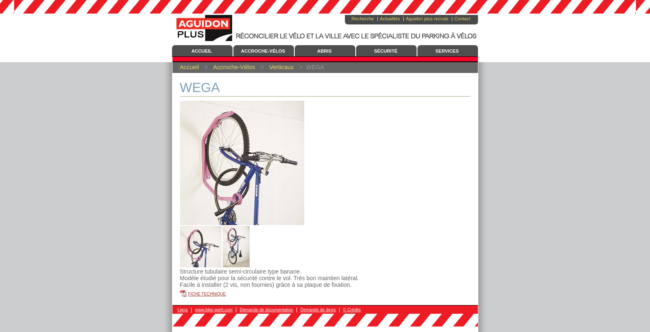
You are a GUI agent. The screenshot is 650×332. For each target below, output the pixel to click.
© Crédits (352, 310)
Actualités (390, 18)
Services (446, 50)
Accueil (202, 50)
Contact (462, 18)
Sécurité (386, 50)
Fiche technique (207, 294)
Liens (183, 310)
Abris (324, 50)
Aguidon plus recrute (427, 18)
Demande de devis (318, 310)
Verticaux (281, 67)
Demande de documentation (266, 310)
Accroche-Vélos (263, 50)
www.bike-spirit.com (214, 310)
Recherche (363, 18)
